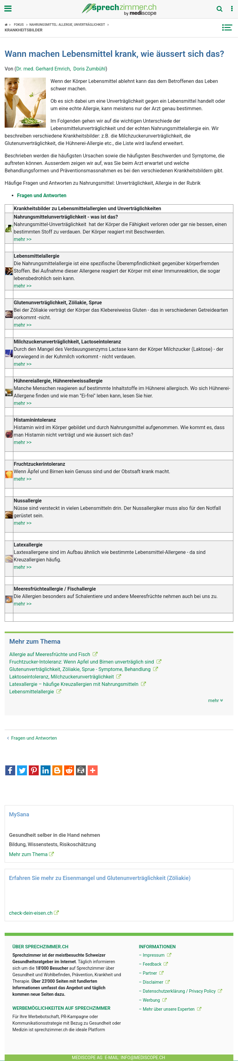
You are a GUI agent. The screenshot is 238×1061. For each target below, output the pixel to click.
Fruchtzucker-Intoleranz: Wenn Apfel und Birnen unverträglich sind (85, 662)
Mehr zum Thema (31, 854)
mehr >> (22, 239)
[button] (232, 9)
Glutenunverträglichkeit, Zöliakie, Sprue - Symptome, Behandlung (83, 669)
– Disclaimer (154, 982)
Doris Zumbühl (89, 69)
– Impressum (155, 955)
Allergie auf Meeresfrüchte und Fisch (53, 654)
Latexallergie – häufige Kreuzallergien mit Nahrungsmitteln (77, 684)
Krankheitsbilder (23, 30)
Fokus (19, 24)
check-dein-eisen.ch (34, 913)
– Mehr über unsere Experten (170, 1009)
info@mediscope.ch (143, 1057)
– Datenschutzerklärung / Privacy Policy (180, 991)
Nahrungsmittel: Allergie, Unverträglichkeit (67, 24)
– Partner (151, 973)
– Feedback (153, 964)
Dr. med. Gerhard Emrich (43, 69)
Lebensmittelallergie (35, 692)
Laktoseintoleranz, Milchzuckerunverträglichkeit (65, 677)
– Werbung (153, 1000)
